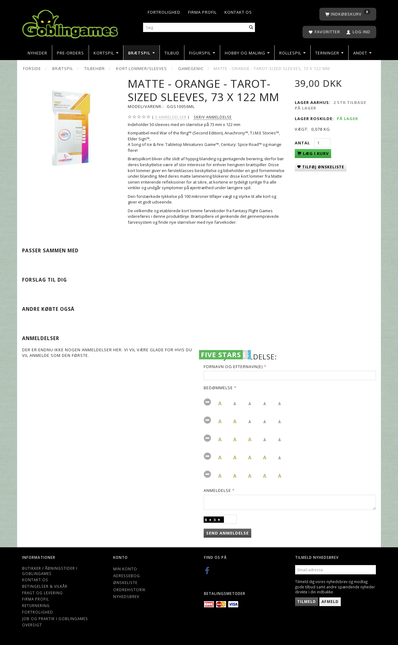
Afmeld (330, 601)
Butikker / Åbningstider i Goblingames (49, 571)
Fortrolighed (164, 12)
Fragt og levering (42, 592)
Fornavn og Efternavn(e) (233, 366)
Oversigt (32, 624)
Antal (303, 143)
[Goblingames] (70, 22)
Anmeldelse (217, 490)
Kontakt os (238, 12)
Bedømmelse (218, 387)
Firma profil (202, 12)
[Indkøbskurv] (347, 14)
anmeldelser (171, 117)
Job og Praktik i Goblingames (55, 618)
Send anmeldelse (227, 533)
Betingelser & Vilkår (44, 586)
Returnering (36, 605)
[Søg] (251, 27)
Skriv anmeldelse (213, 117)
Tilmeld (306, 601)
